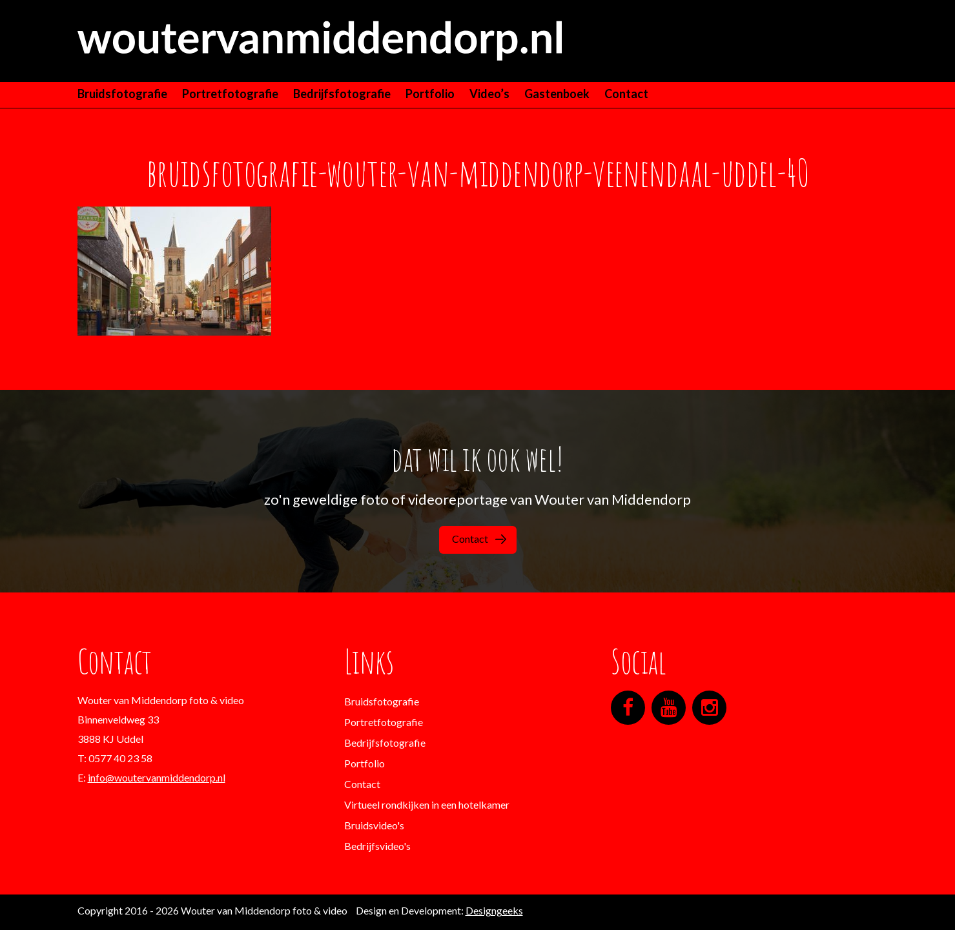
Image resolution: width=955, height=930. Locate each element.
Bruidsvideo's (374, 825)
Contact (626, 93)
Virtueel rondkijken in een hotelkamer (426, 804)
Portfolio (430, 93)
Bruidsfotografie (122, 93)
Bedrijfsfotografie (342, 93)
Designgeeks (494, 910)
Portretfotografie (230, 93)
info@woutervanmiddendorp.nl (156, 777)
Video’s (489, 93)
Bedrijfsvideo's (377, 846)
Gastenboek (557, 93)
